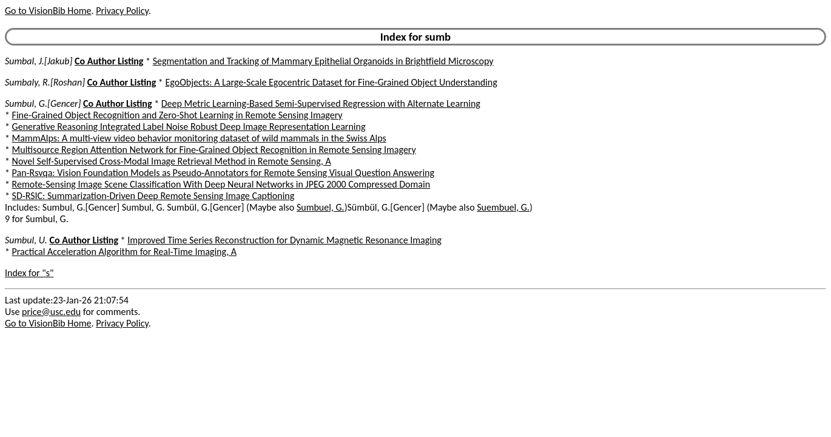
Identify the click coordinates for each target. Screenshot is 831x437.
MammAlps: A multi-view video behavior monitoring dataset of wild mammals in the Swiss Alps (199, 138)
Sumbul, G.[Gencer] (43, 103)
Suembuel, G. (503, 207)
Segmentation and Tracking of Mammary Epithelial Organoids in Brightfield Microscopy (323, 61)
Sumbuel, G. (321, 207)
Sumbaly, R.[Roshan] (45, 82)
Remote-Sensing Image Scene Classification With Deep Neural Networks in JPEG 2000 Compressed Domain (221, 184)
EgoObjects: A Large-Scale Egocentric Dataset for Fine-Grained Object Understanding (331, 82)
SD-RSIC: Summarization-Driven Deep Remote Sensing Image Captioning (153, 196)
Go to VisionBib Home (48, 10)
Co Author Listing (109, 61)
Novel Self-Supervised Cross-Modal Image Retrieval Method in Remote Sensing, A (171, 161)
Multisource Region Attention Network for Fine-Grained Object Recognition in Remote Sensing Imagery (214, 149)
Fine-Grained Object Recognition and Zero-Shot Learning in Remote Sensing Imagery (177, 115)
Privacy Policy (122, 10)
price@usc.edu (51, 311)
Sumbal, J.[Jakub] (38, 61)
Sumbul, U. (26, 240)
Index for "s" (29, 273)
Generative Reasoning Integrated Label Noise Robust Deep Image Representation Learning (189, 126)
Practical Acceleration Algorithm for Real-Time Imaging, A (124, 251)
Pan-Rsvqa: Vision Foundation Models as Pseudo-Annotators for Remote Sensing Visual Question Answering (223, 172)
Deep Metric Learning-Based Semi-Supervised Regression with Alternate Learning (320, 103)
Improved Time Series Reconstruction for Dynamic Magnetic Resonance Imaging (284, 240)
